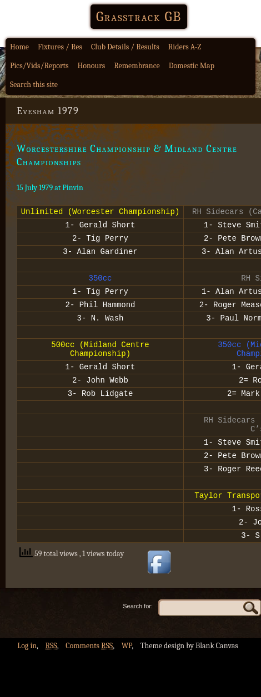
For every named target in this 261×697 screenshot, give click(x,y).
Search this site (34, 84)
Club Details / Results (125, 47)
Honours (92, 65)
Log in (27, 689)
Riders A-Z (185, 47)
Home (19, 47)
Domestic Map (191, 65)
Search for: (138, 649)
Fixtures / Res (60, 47)
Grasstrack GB (139, 16)
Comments (89, 689)
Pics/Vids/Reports (39, 65)
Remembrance (137, 65)
